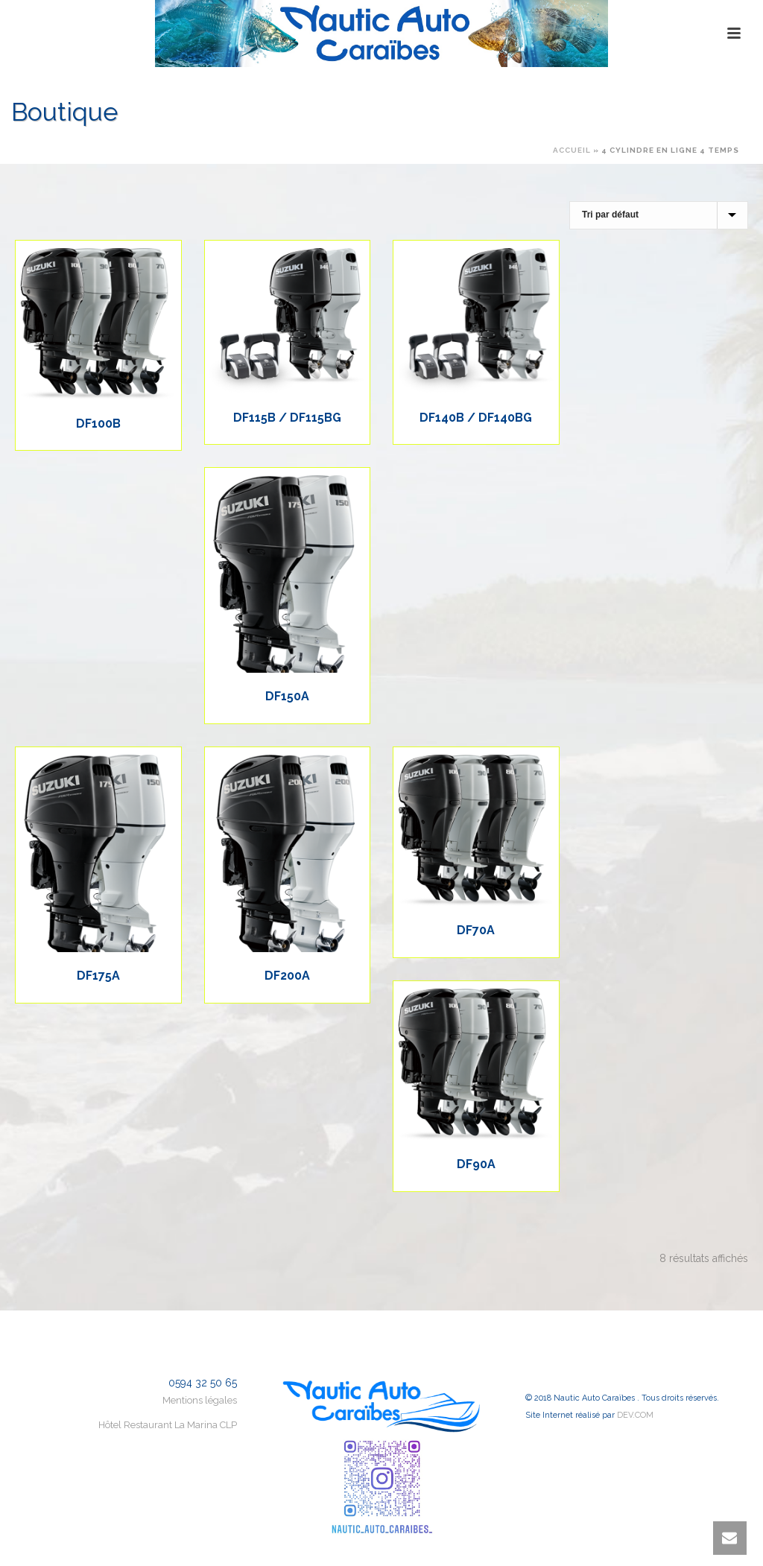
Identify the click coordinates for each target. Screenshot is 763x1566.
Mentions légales (199, 1400)
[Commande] (658, 215)
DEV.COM (635, 1415)
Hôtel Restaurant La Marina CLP (167, 1424)
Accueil (572, 150)
